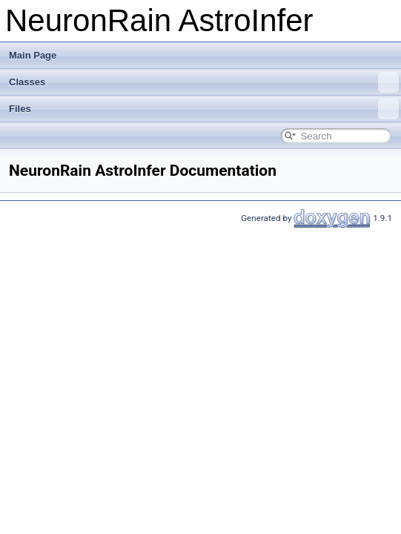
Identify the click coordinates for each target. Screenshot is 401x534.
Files (204, 109)
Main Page (32, 55)
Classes (204, 82)
